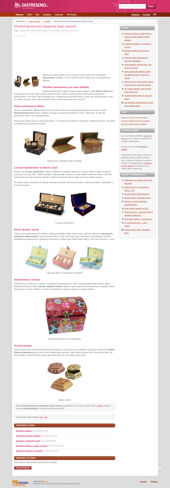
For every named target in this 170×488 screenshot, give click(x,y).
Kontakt (146, 15)
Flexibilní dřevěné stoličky (28, 436)
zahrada (146, 121)
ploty (137, 121)
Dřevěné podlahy (24, 431)
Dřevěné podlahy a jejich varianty (32, 446)
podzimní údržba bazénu (130, 124)
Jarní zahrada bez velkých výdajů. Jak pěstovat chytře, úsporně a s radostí (137, 75)
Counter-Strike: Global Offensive (136, 194)
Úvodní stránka (34, 21)
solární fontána (141, 118)
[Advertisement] (35, 55)
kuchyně (132, 118)
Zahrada (59, 15)
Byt (37, 15)
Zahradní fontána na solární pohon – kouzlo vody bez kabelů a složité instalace (138, 37)
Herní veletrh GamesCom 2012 (136, 209)
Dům (29, 15)
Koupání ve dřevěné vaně (28, 441)
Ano (41, 417)
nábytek (144, 124)
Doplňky (47, 15)
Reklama (135, 15)
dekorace (124, 118)
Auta (141, 121)
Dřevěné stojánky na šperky (29, 451)
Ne (46, 417)
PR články (71, 15)
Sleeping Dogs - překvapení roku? (137, 198)
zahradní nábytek (128, 121)
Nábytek (19, 15)
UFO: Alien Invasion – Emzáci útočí (138, 219)
